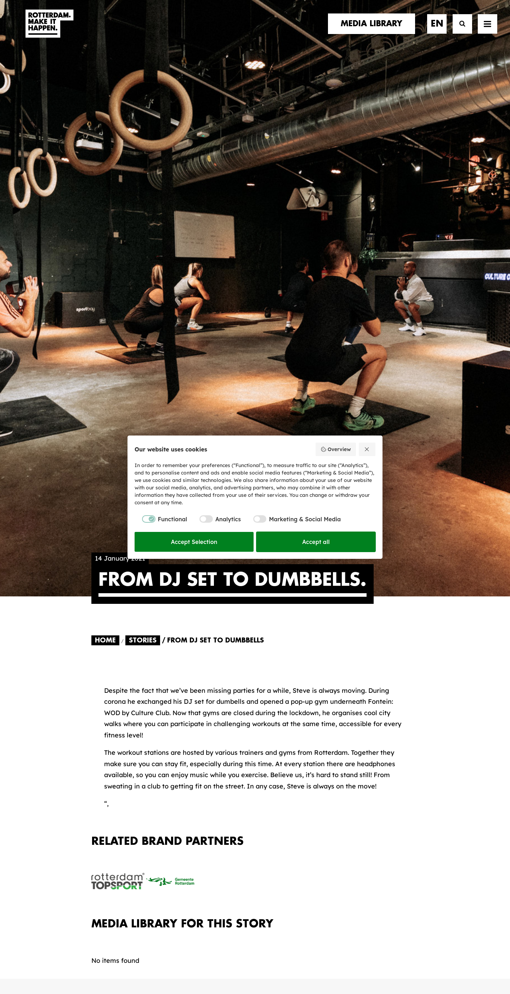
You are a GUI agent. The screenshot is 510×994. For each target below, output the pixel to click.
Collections (285, 768)
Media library (288, 757)
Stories (143, 282)
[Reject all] (367, 449)
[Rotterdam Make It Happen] (49, 31)
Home (105, 282)
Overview (336, 449)
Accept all (316, 541)
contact (107, 771)
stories (104, 742)
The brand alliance (208, 770)
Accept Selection (194, 541)
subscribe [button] (378, 772)
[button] (487, 31)
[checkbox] (161, 519)
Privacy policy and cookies (290, 964)
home (101, 735)
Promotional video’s (298, 802)
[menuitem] (374, 31)
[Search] (459, 31)
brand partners (120, 749)
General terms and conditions (223, 964)
